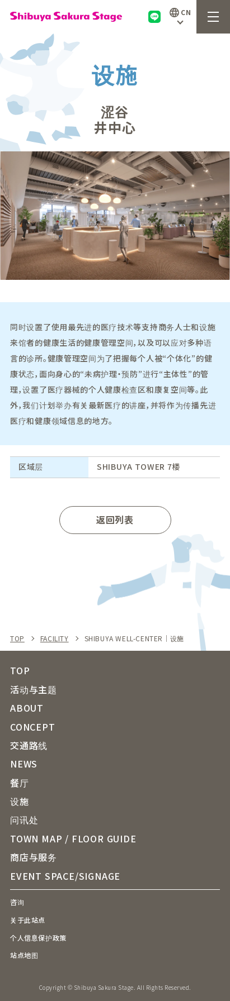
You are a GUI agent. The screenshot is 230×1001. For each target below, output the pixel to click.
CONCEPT (32, 726)
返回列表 (115, 519)
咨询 (17, 902)
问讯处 (24, 819)
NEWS (23, 763)
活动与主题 (33, 689)
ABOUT (27, 707)
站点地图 (24, 955)
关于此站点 (27, 919)
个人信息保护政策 (38, 937)
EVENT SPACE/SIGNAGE (65, 876)
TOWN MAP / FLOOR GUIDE (73, 838)
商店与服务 (33, 857)
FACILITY (54, 638)
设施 (19, 801)
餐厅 (19, 782)
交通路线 (29, 745)
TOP (17, 638)
